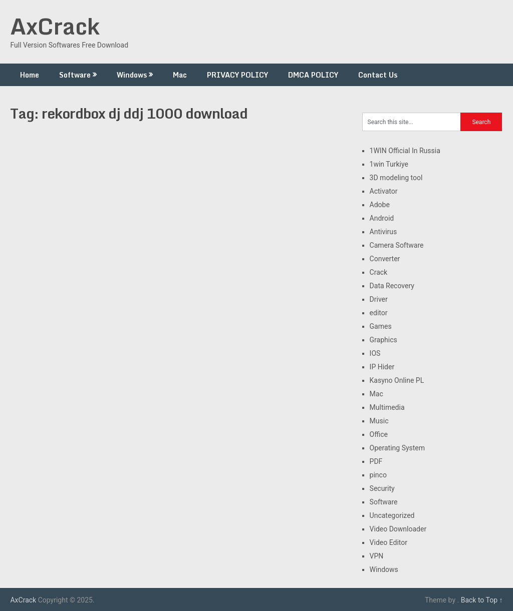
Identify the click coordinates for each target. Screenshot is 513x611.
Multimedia (387, 407)
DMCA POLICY (313, 75)
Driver (379, 299)
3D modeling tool (396, 178)
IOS (375, 353)
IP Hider (382, 367)
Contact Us (377, 75)
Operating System (397, 448)
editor (379, 313)
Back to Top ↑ (482, 600)
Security (382, 488)
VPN (377, 556)
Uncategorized (392, 515)
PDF (376, 461)
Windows (132, 75)
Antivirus (383, 232)
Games (381, 326)
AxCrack (55, 26)
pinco (378, 475)
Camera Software (397, 245)
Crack (379, 272)
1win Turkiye (389, 164)
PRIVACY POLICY (237, 75)
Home (29, 75)
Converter (385, 259)
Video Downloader (398, 529)
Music (379, 421)
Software (75, 75)
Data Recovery (392, 286)
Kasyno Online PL (397, 380)
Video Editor (388, 542)
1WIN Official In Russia (405, 151)
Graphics (383, 340)
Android (382, 218)
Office (379, 434)
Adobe (380, 205)
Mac (180, 75)
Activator (384, 191)
